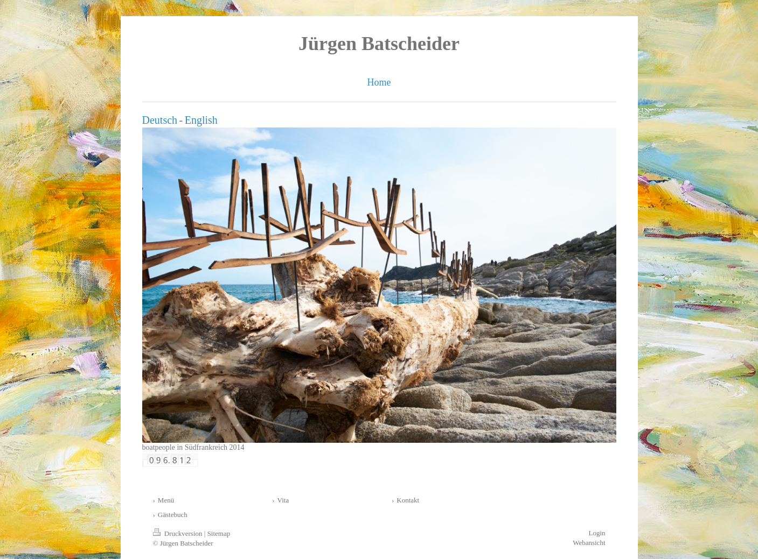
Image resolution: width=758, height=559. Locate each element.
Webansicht (589, 543)
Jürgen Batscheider (379, 43)
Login (596, 533)
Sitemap (219, 533)
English (201, 120)
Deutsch (160, 120)
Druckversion (178, 533)
